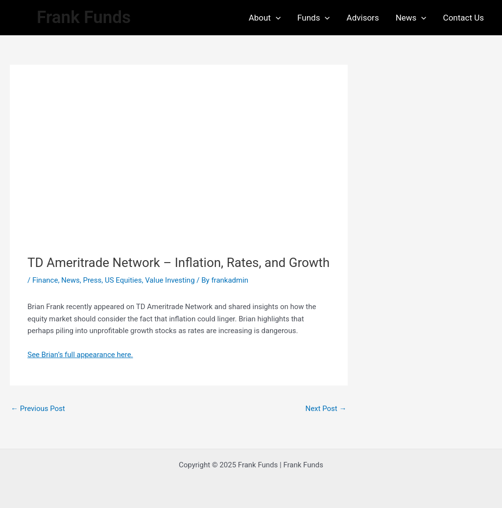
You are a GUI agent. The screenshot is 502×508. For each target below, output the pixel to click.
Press (92, 280)
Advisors (363, 18)
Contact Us (463, 18)
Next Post (325, 408)
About (265, 17)
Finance (45, 280)
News (411, 17)
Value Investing (169, 280)
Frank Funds (84, 17)
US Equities (123, 280)
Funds (313, 17)
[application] (276, 17)
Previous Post (38, 408)
